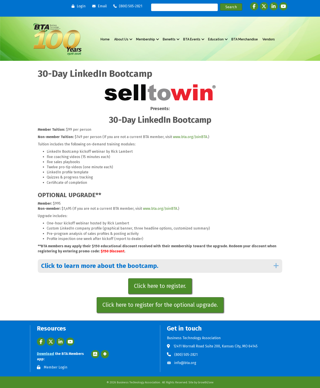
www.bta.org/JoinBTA (190, 137)
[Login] (77, 6)
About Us (121, 39)
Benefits (169, 39)
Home (105, 39)
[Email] (98, 6)
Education (216, 39)
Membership (145, 39)
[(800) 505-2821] (126, 6)
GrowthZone (206, 382)
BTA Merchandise (244, 39)
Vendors (268, 39)
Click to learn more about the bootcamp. (99, 265)
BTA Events (191, 39)
